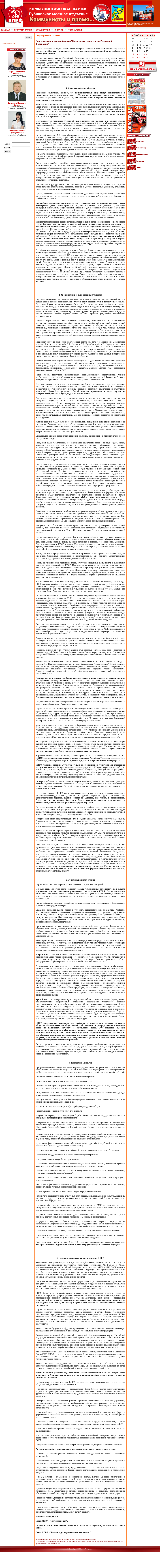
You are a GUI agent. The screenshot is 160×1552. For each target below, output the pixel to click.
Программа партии (8, 43)
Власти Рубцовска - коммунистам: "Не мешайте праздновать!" (140, 23)
